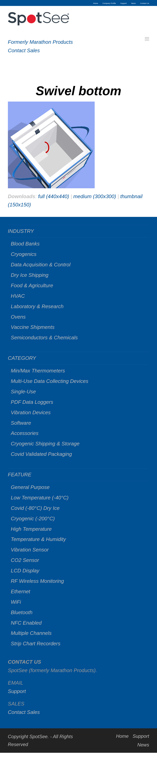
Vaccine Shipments (33, 327)
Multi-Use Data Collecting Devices (49, 381)
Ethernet (20, 591)
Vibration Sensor (30, 550)
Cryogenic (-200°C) (33, 518)
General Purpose (30, 487)
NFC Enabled (26, 623)
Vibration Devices (31, 412)
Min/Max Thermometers (38, 371)
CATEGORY (22, 358)
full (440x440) (53, 196)
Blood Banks (25, 244)
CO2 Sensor (25, 560)
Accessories (24, 433)
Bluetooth (22, 612)
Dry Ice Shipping (30, 275)
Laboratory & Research (37, 306)
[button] (147, 39)
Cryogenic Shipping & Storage (45, 444)
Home (122, 736)
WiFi (16, 602)
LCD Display (25, 571)
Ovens (18, 317)
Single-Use (23, 392)
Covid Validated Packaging (41, 454)
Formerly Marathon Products (40, 42)
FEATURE (19, 475)
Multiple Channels (31, 633)
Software (21, 423)
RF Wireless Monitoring (37, 581)
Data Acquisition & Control (41, 265)
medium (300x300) (94, 196)
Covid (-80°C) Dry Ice (35, 508)
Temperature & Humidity (38, 539)
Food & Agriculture (32, 285)
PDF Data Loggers (32, 402)
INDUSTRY (21, 231)
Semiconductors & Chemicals (44, 337)
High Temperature (31, 529)
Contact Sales (24, 50)
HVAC (18, 296)
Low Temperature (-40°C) (40, 498)
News (143, 744)
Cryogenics (23, 254)
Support (17, 691)
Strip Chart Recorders (35, 643)
